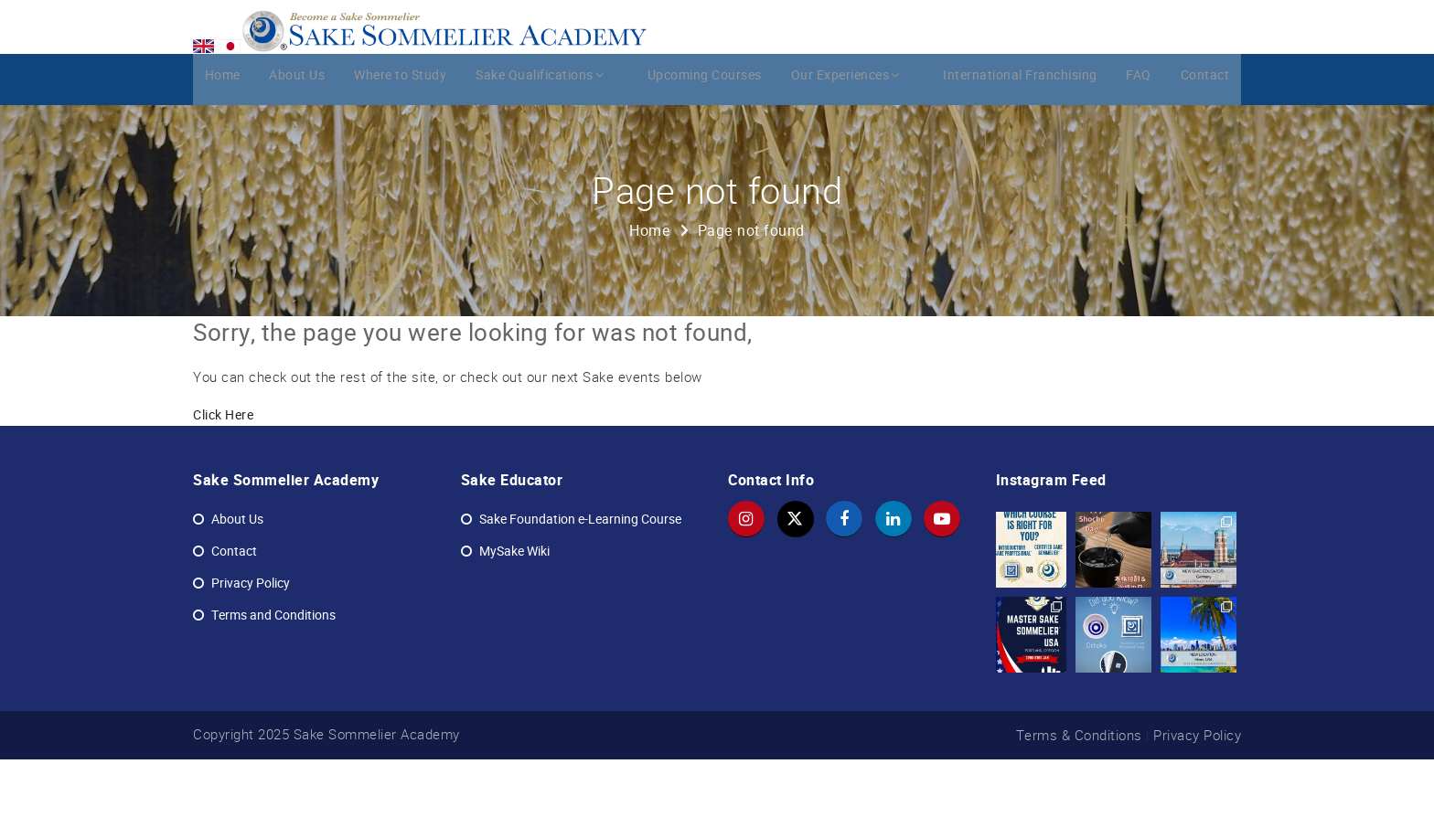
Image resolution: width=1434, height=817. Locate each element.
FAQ (1137, 134)
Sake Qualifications (549, 134)
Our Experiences (850, 134)
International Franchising (1015, 134)
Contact (1208, 134)
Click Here (223, 473)
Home (220, 134)
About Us (298, 134)
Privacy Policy (1197, 791)
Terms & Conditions (1079, 791)
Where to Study (405, 134)
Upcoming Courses (704, 134)
